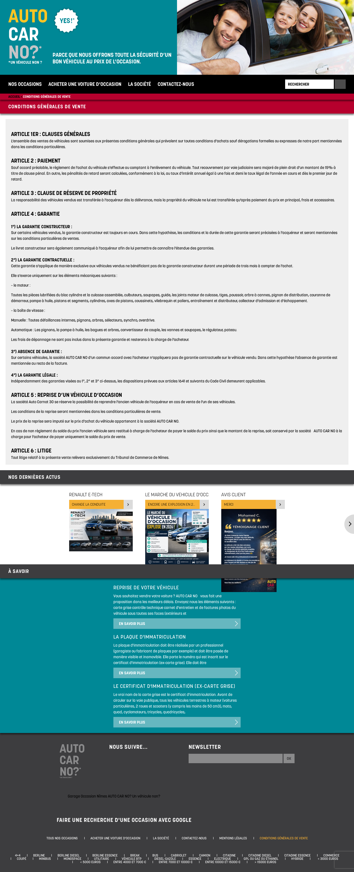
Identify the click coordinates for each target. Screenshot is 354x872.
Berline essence (105, 855)
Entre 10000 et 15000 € (222, 862)
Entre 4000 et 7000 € (129, 862)
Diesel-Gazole (165, 859)
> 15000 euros (264, 862)
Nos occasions (25, 84)
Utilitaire (101, 859)
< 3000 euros (327, 859)
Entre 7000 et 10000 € (175, 862)
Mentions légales (233, 838)
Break (135, 855)
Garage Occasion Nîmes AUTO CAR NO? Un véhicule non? (114, 796)
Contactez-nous (176, 84)
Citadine (229, 855)
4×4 (17, 855)
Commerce (331, 855)
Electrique (222, 859)
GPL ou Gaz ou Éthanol (261, 859)
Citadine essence (297, 855)
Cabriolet (178, 855)
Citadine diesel (260, 855)
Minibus (45, 859)
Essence (195, 859)
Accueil (14, 96)
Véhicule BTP (132, 859)
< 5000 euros (90, 862)
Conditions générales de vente (47, 96)
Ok (289, 758)
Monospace (72, 859)
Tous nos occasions (62, 838)
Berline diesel (69, 855)
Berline (39, 855)
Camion (204, 855)
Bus (155, 855)
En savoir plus (132, 623)
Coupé (21, 859)
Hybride (297, 859)
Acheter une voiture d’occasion (84, 84)
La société (139, 84)
